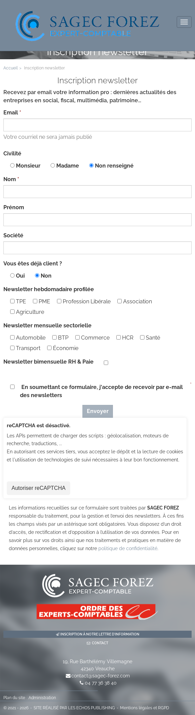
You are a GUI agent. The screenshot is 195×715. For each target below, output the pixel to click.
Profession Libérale (84, 301)
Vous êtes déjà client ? (32, 263)
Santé (150, 337)
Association (134, 301)
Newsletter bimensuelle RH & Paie (48, 362)
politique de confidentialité (127, 548)
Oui (20, 276)
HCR (124, 337)
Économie (62, 348)
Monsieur (28, 165)
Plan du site (14, 697)
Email (10, 112)
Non (46, 276)
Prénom (13, 207)
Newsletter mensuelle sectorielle (47, 325)
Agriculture (27, 312)
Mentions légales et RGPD (144, 708)
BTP (60, 337)
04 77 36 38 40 (101, 683)
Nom (9, 179)
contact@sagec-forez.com (100, 675)
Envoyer (98, 411)
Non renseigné (114, 165)
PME (41, 301)
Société (13, 235)
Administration (42, 697)
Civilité (12, 153)
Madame (67, 165)
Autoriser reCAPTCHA (38, 488)
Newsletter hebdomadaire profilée (48, 289)
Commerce (92, 337)
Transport (25, 348)
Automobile (27, 337)
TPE (18, 301)
